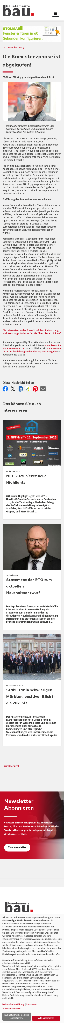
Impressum (31, 1004)
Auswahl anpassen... (12, 1008)
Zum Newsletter (17, 847)
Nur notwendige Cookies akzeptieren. (16, 1016)
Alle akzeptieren (46, 1018)
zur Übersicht (11, 766)
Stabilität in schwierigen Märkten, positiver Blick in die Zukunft (30, 696)
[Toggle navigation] (55, 14)
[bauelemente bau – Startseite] (18, 908)
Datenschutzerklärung (13, 1004)
